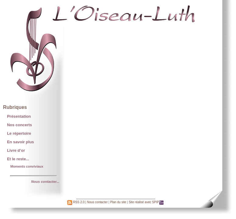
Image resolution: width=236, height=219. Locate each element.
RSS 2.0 (75, 202)
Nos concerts (19, 125)
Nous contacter (97, 202)
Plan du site (118, 202)
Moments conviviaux (26, 166)
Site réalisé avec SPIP (146, 202)
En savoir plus (20, 142)
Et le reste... (18, 159)
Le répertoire (19, 133)
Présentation (19, 116)
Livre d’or (16, 150)
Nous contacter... (45, 181)
